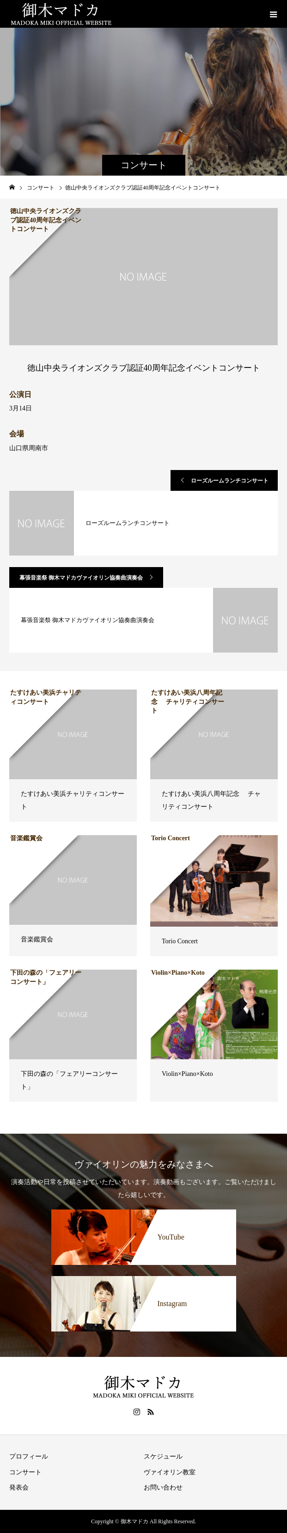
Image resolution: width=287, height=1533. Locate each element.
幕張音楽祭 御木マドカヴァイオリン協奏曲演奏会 (81, 577)
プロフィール (28, 1456)
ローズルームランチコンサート (230, 480)
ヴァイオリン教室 (169, 1472)
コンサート (25, 1472)
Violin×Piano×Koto (187, 1073)
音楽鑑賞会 (37, 939)
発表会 (19, 1487)
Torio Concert (180, 941)
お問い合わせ (163, 1487)
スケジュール (163, 1456)
